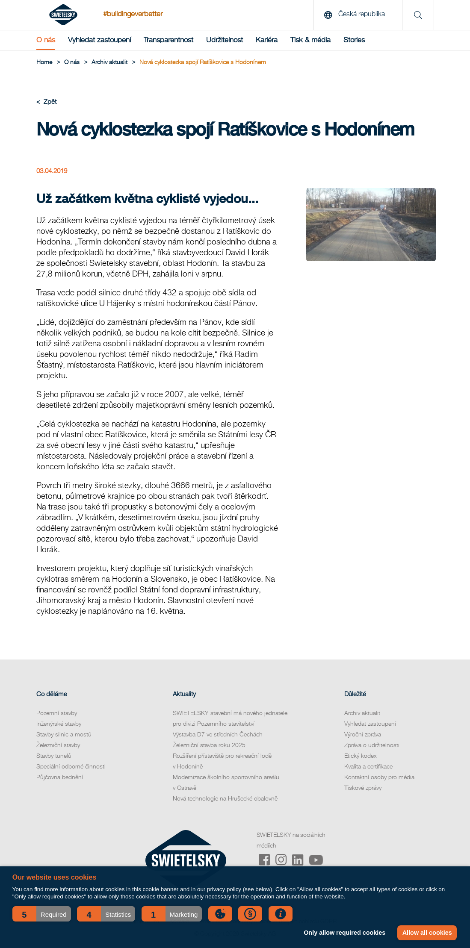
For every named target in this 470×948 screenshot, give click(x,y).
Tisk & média (310, 40)
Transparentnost (168, 40)
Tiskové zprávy (362, 788)
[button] (41, 914)
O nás (45, 40)
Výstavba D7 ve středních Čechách (218, 735)
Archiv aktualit (362, 713)
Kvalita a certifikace (368, 767)
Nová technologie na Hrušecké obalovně (225, 799)
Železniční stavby (58, 745)
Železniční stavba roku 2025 (209, 745)
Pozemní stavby (56, 713)
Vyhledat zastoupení (99, 40)
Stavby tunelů (53, 756)
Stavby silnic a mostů (64, 735)
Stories (354, 40)
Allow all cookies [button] (427, 932)
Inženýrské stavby (58, 724)
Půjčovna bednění (59, 777)
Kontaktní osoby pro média (379, 777)
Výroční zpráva (362, 735)
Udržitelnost (224, 40)
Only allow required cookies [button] (344, 932)
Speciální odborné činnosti (71, 767)
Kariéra (267, 40)
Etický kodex (360, 756)
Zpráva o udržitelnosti (371, 745)
